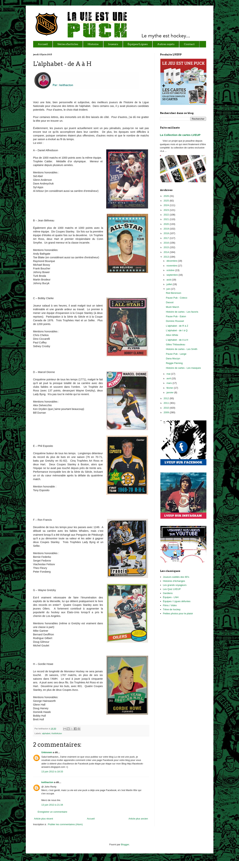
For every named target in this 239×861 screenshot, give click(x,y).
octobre (170, 270)
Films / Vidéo (170, 605)
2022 (167, 214)
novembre (172, 265)
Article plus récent (43, 818)
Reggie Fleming (174, 363)
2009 (167, 412)
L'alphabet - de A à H (177, 339)
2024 (167, 205)
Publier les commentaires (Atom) (65, 824)
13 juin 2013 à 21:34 (52, 804)
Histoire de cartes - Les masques (183, 368)
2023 (167, 210)
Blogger (125, 844)
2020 (167, 224)
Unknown (46, 752)
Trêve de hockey (172, 609)
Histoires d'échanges (174, 581)
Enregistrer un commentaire (52, 811)
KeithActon (57, 733)
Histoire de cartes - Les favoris (182, 311)
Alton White (172, 335)
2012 (167, 398)
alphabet (46, 733)
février (170, 387)
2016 (167, 242)
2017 (167, 238)
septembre (172, 274)
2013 (167, 256)
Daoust (169, 302)
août (169, 279)
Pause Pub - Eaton (176, 316)
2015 (167, 247)
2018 (167, 233)
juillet (169, 284)
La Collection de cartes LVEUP (180, 134)
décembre (172, 260)
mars (169, 383)
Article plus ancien (138, 818)
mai (168, 373)
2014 (167, 252)
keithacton (47, 782)
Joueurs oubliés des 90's (176, 577)
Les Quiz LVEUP (172, 589)
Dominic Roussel (175, 321)
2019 (167, 228)
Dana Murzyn (173, 358)
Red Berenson (173, 293)
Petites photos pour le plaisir (178, 613)
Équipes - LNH (171, 597)
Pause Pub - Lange (176, 353)
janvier (170, 392)
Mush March (172, 307)
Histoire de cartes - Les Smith (181, 349)
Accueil (91, 818)
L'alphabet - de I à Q (176, 330)
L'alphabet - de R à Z (177, 325)
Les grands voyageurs (175, 585)
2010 (167, 407)
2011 (167, 403)
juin (168, 288)
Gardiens (168, 593)
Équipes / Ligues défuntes (177, 601)
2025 (167, 200)
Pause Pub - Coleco (176, 297)
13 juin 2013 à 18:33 (52, 771)
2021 (167, 219)
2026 (167, 196)
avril (168, 378)
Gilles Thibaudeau (175, 344)
